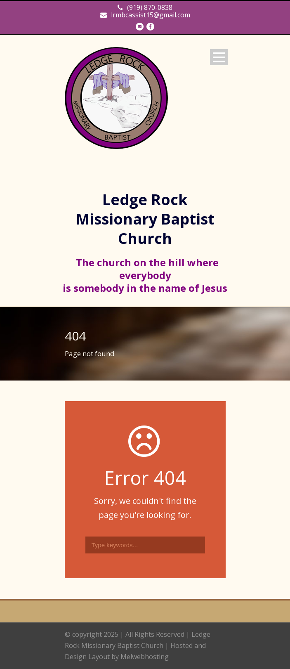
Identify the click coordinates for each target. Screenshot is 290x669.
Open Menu (219, 57)
